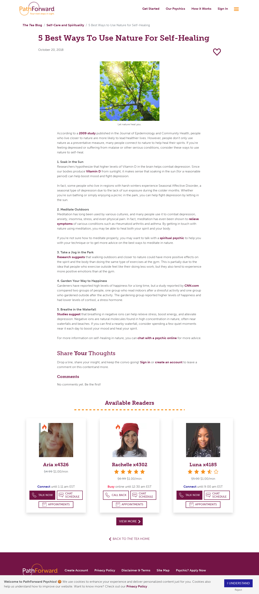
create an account (168, 362)
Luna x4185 (203, 464)
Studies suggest (69, 314)
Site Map (163, 570)
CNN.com (191, 285)
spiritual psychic (172, 238)
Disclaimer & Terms (135, 570)
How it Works (201, 9)
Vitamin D (93, 171)
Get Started (150, 9)
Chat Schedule (69, 495)
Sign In (223, 9)
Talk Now (42, 495)
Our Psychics (175, 9)
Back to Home (131, 539)
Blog (32, 25)
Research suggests (71, 257)
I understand (238, 583)
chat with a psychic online (157, 338)
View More (129, 521)
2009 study (87, 133)
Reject (238, 589)
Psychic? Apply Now (191, 570)
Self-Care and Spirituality (65, 25)
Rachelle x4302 (129, 464)
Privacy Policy (137, 586)
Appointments (56, 504)
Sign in (145, 362)
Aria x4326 (56, 464)
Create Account (76, 570)
